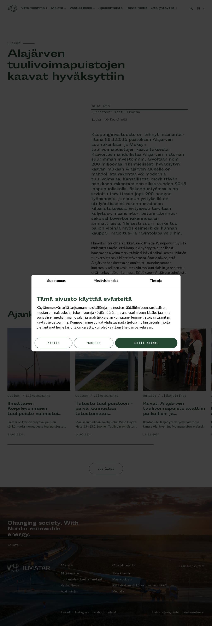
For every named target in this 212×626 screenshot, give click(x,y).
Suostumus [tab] (56, 280)
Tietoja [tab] (156, 280)
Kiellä (53, 342)
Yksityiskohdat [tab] (106, 280)
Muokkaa (94, 342)
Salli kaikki (146, 342)
